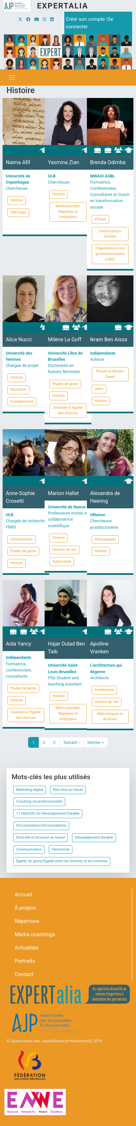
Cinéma (58, 538)
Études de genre (65, 384)
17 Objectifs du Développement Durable (47, 813)
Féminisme (60, 849)
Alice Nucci (19, 339)
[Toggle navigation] (12, 77)
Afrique (100, 219)
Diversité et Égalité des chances (68, 410)
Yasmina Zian (63, 162)
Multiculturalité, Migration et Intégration (68, 211)
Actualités (26, 948)
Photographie (105, 539)
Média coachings (35, 934)
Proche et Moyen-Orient (110, 374)
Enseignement (21, 401)
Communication (29, 849)
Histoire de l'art (64, 550)
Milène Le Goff (64, 339)
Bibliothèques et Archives (110, 716)
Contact (24, 974)
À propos (25, 908)
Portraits (25, 961)
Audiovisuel (61, 561)
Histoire (16, 200)
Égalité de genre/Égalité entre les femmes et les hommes (62, 861)
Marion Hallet (63, 493)
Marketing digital (29, 790)
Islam (99, 389)
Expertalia (62, 5)
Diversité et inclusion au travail (40, 837)
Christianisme (21, 539)
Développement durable (94, 837)
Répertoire (27, 921)
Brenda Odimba (108, 162)
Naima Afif (18, 162)
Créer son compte (85, 19)
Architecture (104, 690)
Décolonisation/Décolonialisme (41, 825)
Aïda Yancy (18, 644)
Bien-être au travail (68, 790)
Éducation (18, 389)
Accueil (23, 894)
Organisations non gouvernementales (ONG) (110, 253)
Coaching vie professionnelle (39, 801)
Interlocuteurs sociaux (110, 234)
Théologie (18, 212)
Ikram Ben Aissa (108, 339)
